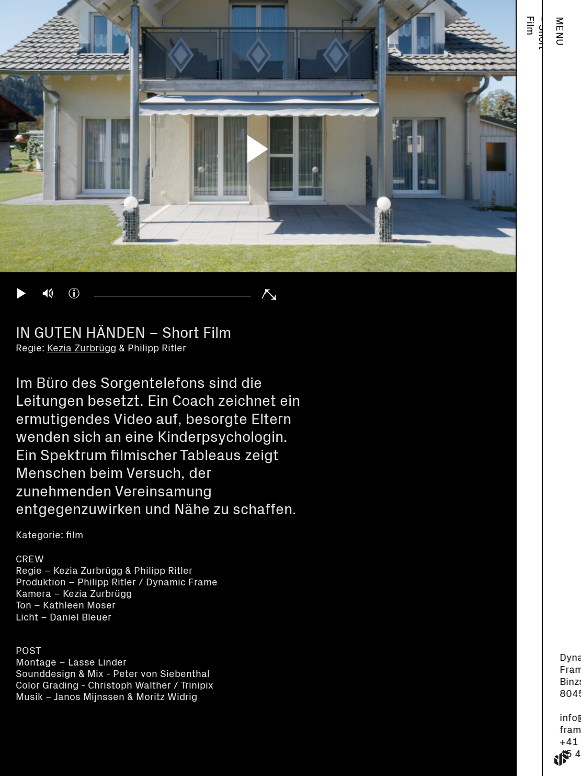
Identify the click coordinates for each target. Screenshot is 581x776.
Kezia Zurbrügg (81, 348)
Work (530, 28)
